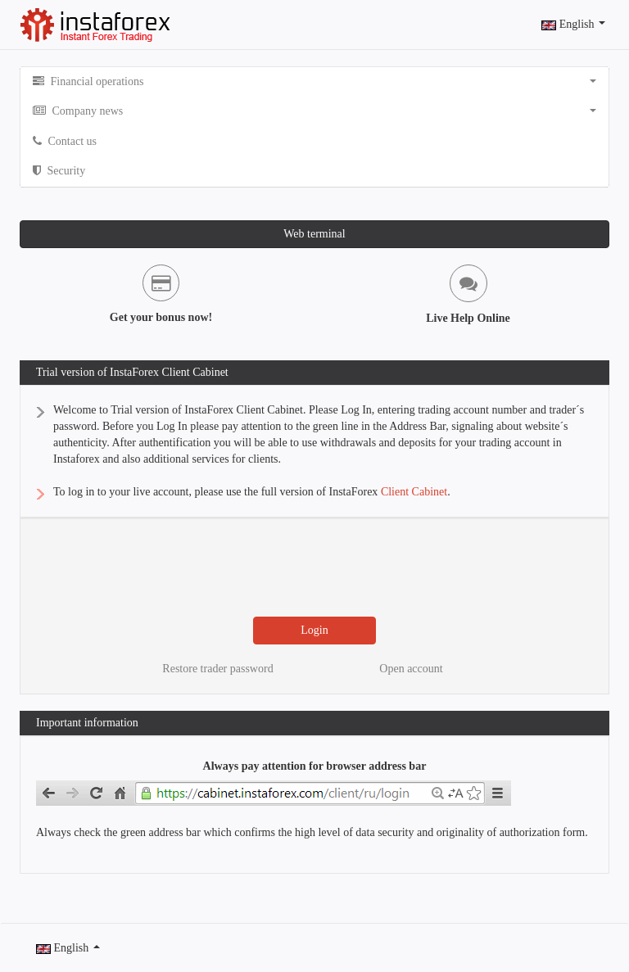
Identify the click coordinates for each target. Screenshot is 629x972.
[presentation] (319, 567)
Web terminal (314, 234)
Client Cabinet (414, 492)
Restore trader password (217, 668)
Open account (410, 668)
